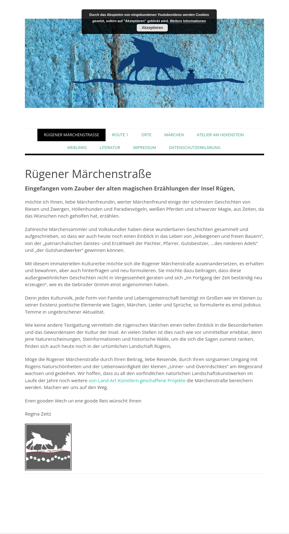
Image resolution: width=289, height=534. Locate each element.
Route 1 (120, 135)
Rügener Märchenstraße (71, 135)
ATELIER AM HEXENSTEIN (220, 135)
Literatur (110, 149)
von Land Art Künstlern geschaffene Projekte (137, 381)
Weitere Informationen (188, 21)
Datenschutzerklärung (194, 149)
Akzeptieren (152, 28)
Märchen (174, 135)
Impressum (144, 149)
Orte (146, 135)
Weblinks (77, 149)
